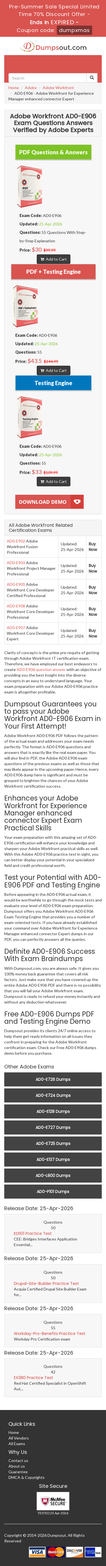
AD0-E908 (16, 606)
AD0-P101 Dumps (53, 1191)
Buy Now (93, 546)
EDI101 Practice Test (33, 1233)
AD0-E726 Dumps (53, 1079)
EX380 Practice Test (33, 1377)
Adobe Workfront (58, 87)
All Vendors (18, 1438)
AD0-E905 (16, 584)
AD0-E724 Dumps (53, 1095)
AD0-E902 (16, 541)
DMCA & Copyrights (26, 1477)
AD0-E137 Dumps (53, 1159)
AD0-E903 (16, 562)
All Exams (16, 1443)
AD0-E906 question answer (41, 669)
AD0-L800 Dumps (53, 1175)
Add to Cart (53, 259)
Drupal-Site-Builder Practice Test (46, 1283)
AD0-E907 (16, 627)
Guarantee (18, 1471)
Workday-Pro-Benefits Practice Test (49, 1333)
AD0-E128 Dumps (53, 1111)
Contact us (18, 1460)
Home (13, 87)
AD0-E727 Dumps (53, 1127)
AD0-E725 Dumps (53, 1143)
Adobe (31, 87)
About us (16, 1466)
